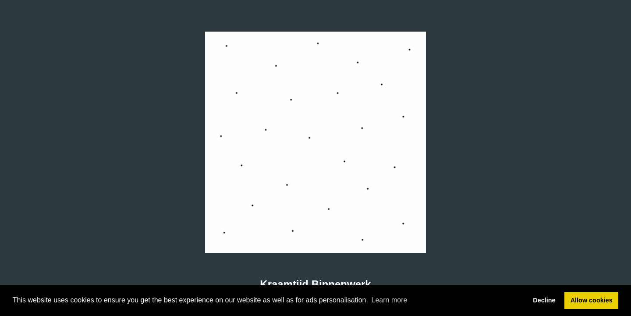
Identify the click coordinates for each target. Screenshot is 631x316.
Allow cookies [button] (592, 300)
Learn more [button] (390, 300)
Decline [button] (544, 300)
